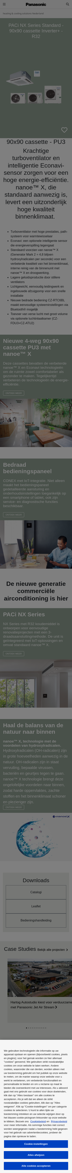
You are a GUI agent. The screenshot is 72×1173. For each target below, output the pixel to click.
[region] (36, 1106)
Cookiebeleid (38, 1121)
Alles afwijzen (36, 1155)
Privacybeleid (59, 1121)
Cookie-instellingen (36, 1144)
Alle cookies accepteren (36, 1165)
